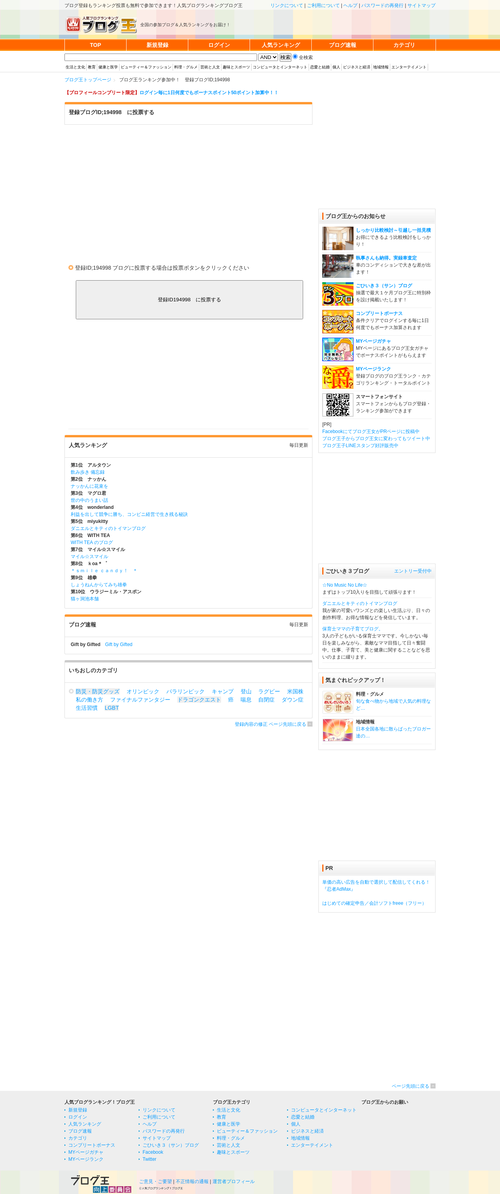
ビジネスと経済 (356, 67)
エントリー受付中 (413, 571)
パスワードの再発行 (382, 5)
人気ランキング (84, 1124)
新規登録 (77, 1110)
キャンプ (223, 691)
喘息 (246, 699)
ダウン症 (293, 699)
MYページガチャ (373, 341)
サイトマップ (421, 5)
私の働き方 (89, 699)
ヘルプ (350, 5)
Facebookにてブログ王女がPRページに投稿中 (371, 431)
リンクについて (286, 5)
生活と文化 (75, 67)
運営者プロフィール (233, 1181)
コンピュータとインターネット (280, 67)
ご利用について (323, 5)
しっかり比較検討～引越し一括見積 (393, 230)
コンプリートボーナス (379, 313)
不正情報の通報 (192, 1181)
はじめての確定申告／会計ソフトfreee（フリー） (374, 903)
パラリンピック (185, 691)
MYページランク (373, 369)
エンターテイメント (409, 67)
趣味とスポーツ (236, 67)
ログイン (77, 1117)
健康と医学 (108, 67)
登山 (246, 691)
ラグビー (269, 691)
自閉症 (266, 699)
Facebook (153, 1152)
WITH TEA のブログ (92, 542)
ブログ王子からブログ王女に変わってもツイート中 (376, 438)
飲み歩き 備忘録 (88, 472)
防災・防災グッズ (98, 691)
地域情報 (381, 67)
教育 (92, 67)
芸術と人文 (210, 67)
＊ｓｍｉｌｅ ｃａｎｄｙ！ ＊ (104, 570)
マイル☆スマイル (89, 556)
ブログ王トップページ (87, 79)
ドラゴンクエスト (199, 699)
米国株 (295, 691)
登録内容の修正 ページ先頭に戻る (270, 724)
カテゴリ (77, 1138)
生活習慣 (87, 708)
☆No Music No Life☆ (344, 585)
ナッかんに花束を (89, 486)
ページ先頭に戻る (410, 1086)
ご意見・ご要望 (155, 1181)
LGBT (112, 708)
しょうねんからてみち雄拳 (99, 584)
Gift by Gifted (118, 644)
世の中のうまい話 (89, 500)
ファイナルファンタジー (140, 699)
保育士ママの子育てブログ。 (352, 629)
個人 (336, 67)
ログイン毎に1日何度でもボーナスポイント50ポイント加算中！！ (209, 92)
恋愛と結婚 (320, 67)
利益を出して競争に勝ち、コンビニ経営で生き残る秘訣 (129, 514)
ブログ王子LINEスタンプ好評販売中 (360, 445)
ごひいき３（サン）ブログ (384, 285)
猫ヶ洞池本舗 (85, 598)
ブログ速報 (80, 1131)
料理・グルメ (186, 67)
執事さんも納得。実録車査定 (386, 258)
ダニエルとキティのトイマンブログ (108, 528)
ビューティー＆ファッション (146, 67)
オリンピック (143, 691)
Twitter (149, 1159)
